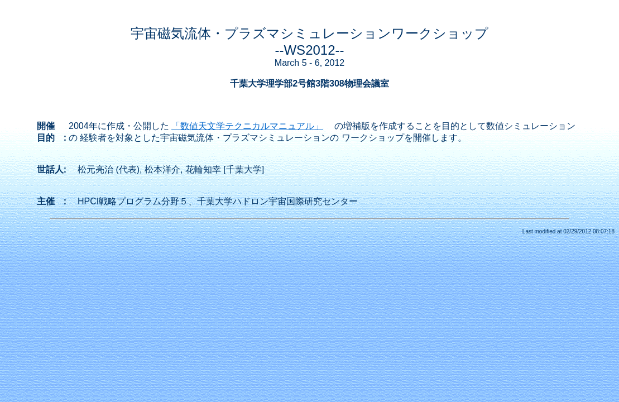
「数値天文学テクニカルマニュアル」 (247, 126)
